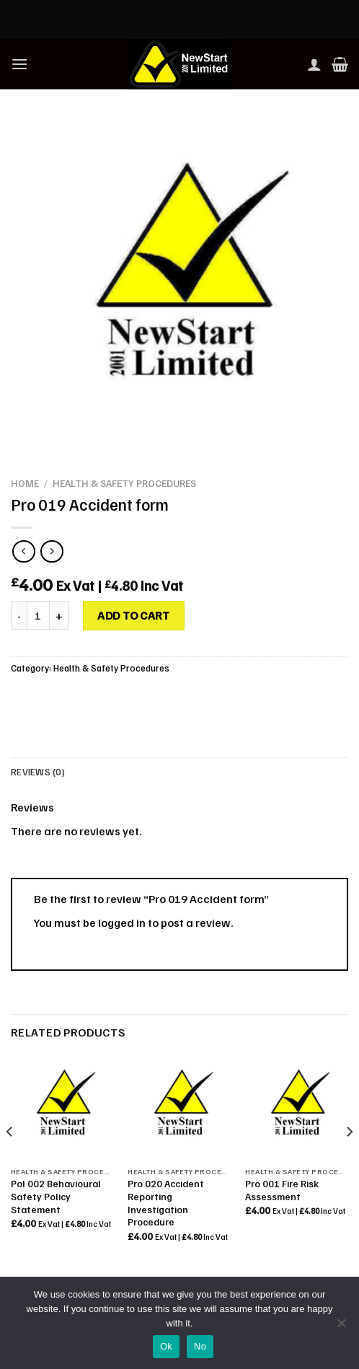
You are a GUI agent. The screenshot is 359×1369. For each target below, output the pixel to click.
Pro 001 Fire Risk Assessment (282, 1189)
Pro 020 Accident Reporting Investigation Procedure (166, 1202)
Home (25, 483)
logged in (122, 922)
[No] (341, 1327)
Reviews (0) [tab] (38, 772)
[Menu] (19, 64)
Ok (166, 1346)
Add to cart (133, 615)
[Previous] (10, 1161)
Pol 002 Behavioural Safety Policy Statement (56, 1196)
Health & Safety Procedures (124, 483)
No (200, 1346)
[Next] (349, 1161)
